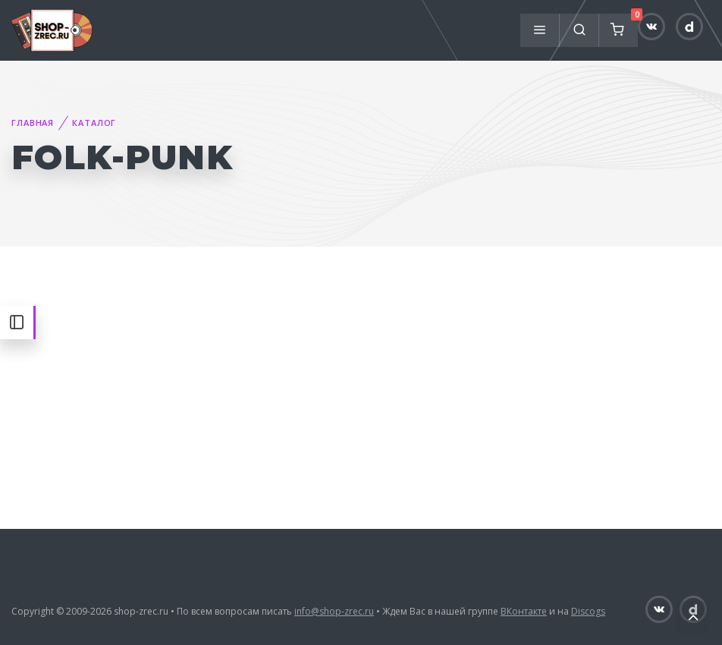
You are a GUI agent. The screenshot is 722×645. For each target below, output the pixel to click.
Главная (32, 122)
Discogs (588, 611)
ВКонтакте (524, 611)
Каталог (94, 122)
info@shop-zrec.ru (334, 611)
